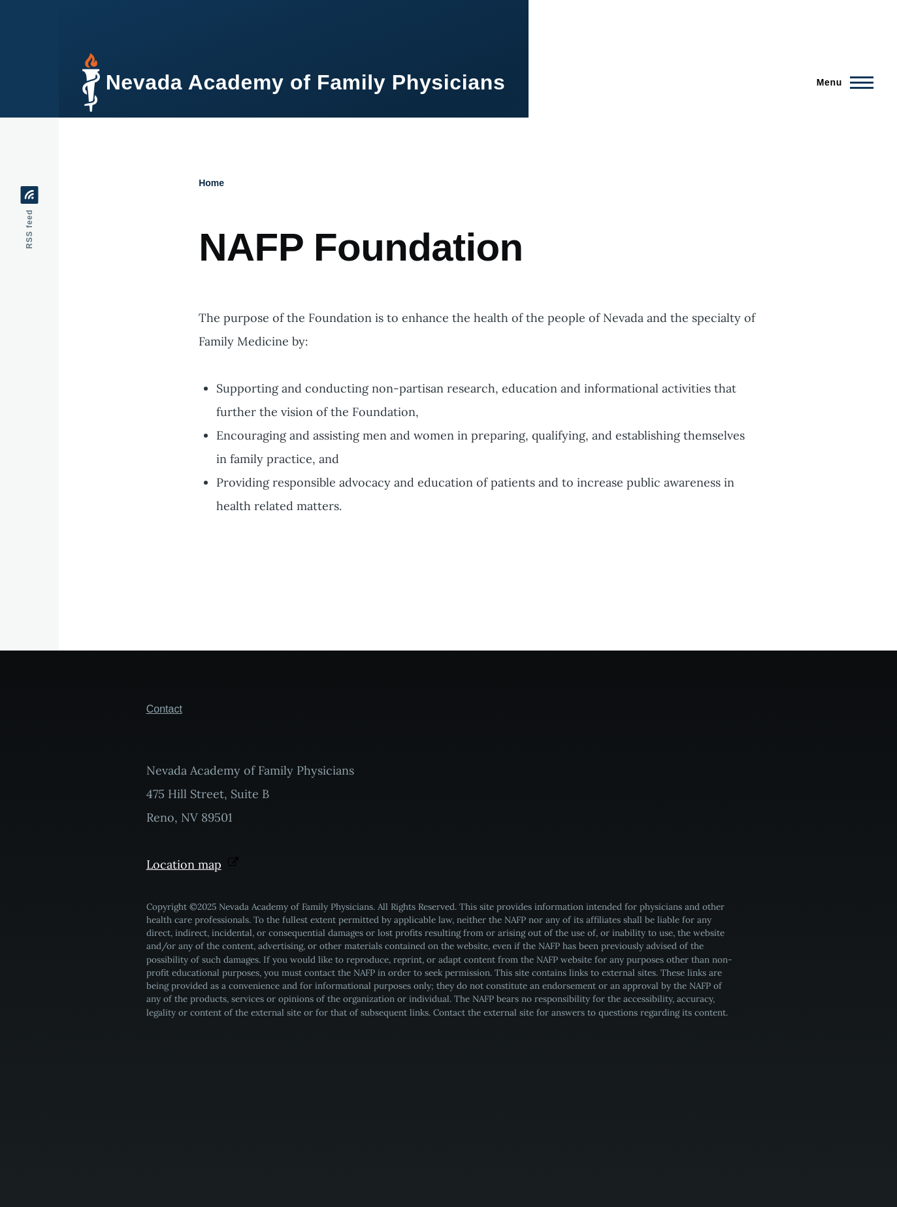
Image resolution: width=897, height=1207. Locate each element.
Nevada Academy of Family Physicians (306, 82)
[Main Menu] (841, 82)
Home (211, 183)
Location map (192, 864)
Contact (164, 709)
